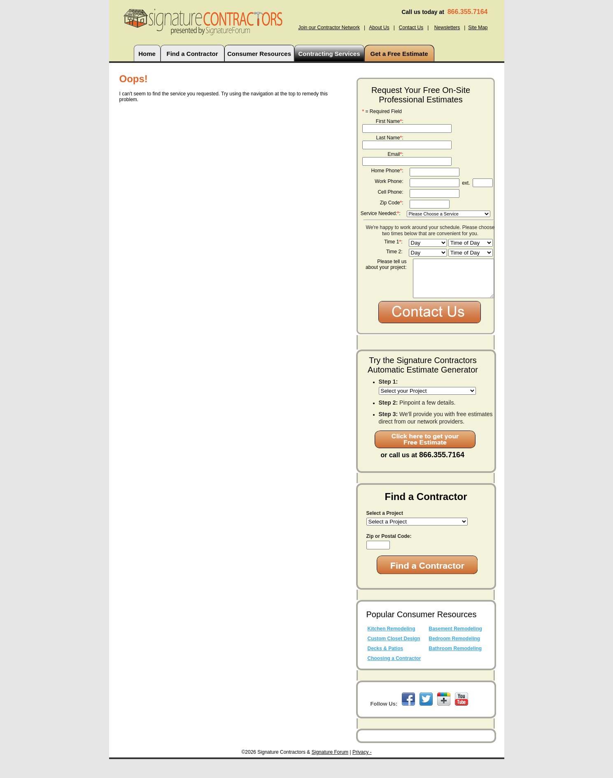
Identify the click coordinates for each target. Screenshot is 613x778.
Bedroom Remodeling (454, 657)
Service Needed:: (381, 213)
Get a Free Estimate (399, 53)
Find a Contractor (192, 53)
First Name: (389, 121)
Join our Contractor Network (328, 27)
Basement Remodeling (455, 648)
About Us (379, 27)
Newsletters (447, 27)
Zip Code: (391, 203)
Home (147, 53)
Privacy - (362, 771)
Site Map (477, 27)
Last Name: (389, 138)
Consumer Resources (259, 53)
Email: (395, 154)
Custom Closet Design (394, 657)
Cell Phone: (390, 192)
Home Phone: (387, 171)
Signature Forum (330, 771)
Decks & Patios (385, 667)
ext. (466, 183)
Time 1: (393, 242)
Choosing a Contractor (394, 677)
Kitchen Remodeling (391, 648)
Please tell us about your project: (386, 264)
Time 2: (394, 252)
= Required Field (382, 111)
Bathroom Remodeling (455, 667)
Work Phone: (389, 181)
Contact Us (411, 27)
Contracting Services (329, 53)
